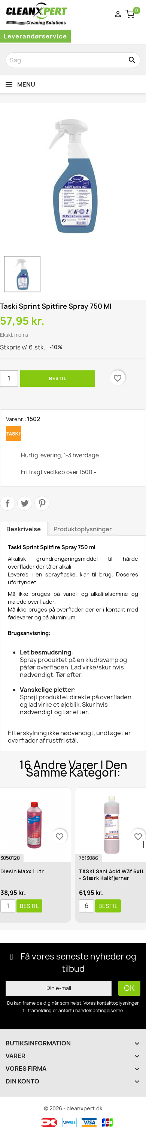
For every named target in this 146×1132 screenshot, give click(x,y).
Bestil (57, 378)
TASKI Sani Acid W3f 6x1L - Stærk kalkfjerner (111, 874)
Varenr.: (16, 419)
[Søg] (73, 60)
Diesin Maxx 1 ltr (22, 871)
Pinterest (41, 503)
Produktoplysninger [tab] (83, 529)
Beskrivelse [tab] (23, 529)
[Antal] (9, 378)
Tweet (24, 503)
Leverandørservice (35, 36)
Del (7, 503)
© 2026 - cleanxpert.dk (73, 1108)
